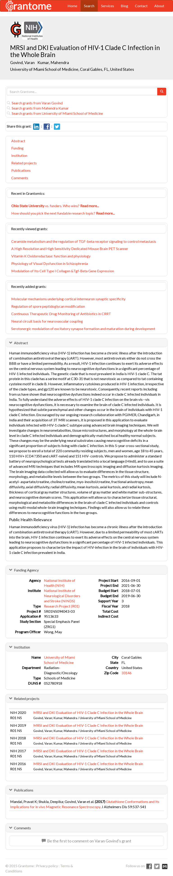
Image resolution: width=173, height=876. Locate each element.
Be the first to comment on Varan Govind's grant (86, 840)
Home (72, 6)
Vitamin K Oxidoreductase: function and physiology (51, 256)
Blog (124, 6)
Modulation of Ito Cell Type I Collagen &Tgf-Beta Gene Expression (62, 271)
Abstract (18, 141)
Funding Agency (26, 570)
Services (107, 6)
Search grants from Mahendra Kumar (38, 108)
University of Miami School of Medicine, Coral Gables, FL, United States (72, 69)
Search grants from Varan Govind (35, 103)
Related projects (24, 163)
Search (89, 6)
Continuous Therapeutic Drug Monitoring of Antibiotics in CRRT (61, 314)
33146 (126, 673)
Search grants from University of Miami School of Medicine (55, 113)
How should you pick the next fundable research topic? (63, 213)
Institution (19, 155)
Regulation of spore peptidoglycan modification (48, 306)
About (159, 6)
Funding (17, 148)
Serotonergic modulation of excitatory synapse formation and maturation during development (83, 328)
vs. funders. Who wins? (55, 206)
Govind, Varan (22, 62)
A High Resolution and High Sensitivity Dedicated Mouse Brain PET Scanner (69, 248)
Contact (141, 6)
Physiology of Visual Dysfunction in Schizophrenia (49, 263)
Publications (21, 170)
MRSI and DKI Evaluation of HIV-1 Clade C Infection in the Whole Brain (88, 712)
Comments (19, 178)
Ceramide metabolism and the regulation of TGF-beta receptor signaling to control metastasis (83, 241)
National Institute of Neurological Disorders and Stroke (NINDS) (62, 595)
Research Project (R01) (62, 606)
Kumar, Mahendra (53, 62)
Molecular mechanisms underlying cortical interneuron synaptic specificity (68, 299)
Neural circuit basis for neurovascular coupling (47, 321)
